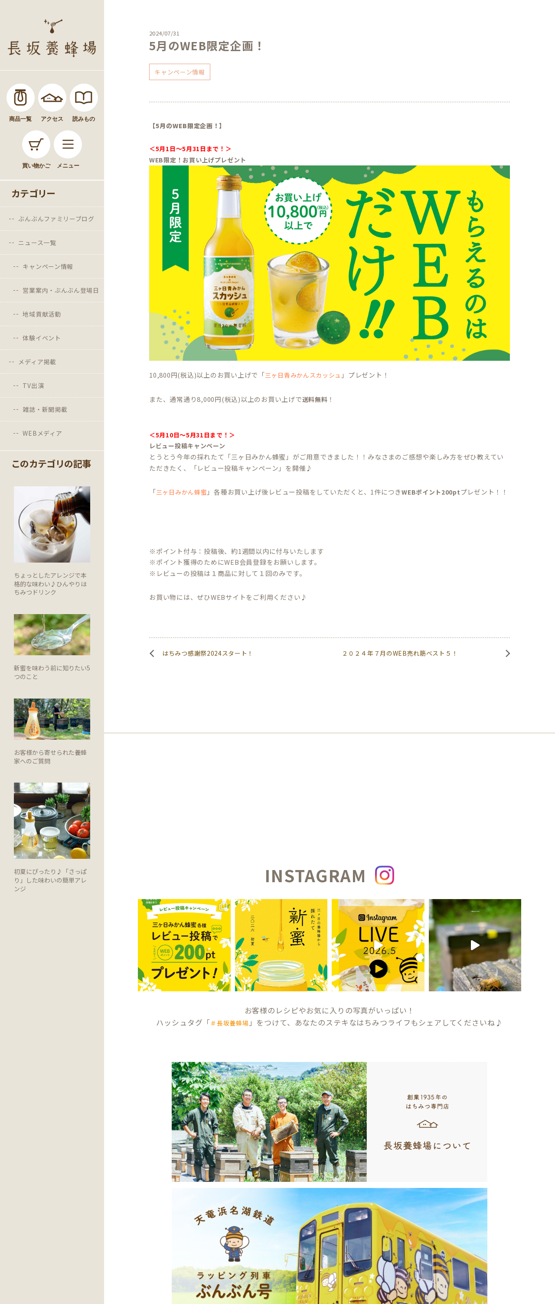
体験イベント (42, 337)
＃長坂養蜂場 (229, 1023)
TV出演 (33, 385)
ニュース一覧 (37, 242)
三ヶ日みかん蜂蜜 (181, 492)
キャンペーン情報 (48, 266)
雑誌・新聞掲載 (45, 409)
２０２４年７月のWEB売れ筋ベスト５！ (400, 653)
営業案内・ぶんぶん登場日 (61, 290)
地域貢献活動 (42, 314)
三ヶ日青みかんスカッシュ (303, 375)
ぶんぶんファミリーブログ (56, 218)
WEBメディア (42, 433)
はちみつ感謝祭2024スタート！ (208, 653)
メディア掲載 (37, 361)
